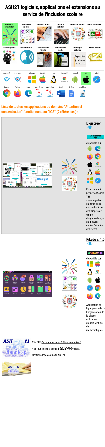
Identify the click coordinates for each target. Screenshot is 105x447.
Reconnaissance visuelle (43, 48)
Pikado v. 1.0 (95, 239)
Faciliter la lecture (43, 24)
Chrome (6, 87)
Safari (96, 73)
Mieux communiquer (94, 24)
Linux (53, 73)
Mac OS (42, 73)
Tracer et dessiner (94, 47)
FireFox (17, 87)
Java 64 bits (50, 87)
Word (61, 87)
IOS (86, 73)
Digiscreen (93, 123)
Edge (28, 87)
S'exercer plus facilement (77, 48)
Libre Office (82, 87)
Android (75, 73)
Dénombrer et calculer (26, 25)
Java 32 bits (39, 87)
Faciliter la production (60, 25)
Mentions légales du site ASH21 (48, 355)
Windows (32, 73)
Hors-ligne (17, 73)
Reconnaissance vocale (60, 48)
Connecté (6, 73)
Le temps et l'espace (77, 24)
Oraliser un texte (26, 47)
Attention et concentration (9, 25)
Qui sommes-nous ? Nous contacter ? (61, 342)
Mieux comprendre (9, 47)
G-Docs (71, 87)
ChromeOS (64, 73)
